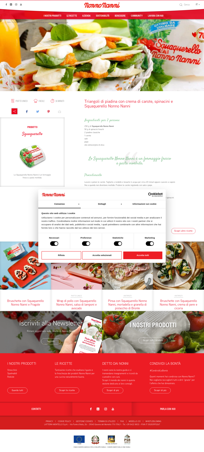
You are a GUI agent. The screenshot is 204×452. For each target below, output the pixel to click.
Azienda (86, 15)
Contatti (36, 409)
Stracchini (12, 370)
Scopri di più (113, 390)
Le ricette (72, 15)
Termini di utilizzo (106, 421)
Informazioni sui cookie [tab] (145, 204)
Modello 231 (135, 421)
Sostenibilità (102, 15)
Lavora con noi (155, 15)
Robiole (10, 376)
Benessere (120, 15)
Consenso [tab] (59, 204)
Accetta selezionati (101, 255)
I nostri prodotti (52, 15)
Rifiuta (61, 255)
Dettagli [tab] (102, 204)
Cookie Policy (64, 421)
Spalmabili (12, 373)
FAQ (122, 421)
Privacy (49, 421)
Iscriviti (51, 341)
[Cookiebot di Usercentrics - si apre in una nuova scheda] (150, 194)
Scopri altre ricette (183, 230)
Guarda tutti (17, 390)
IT (198, 4)
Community (137, 15)
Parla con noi (168, 409)
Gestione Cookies (84, 421)
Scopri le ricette (67, 390)
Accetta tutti (143, 255)
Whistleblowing (153, 421)
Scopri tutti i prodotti (153, 340)
